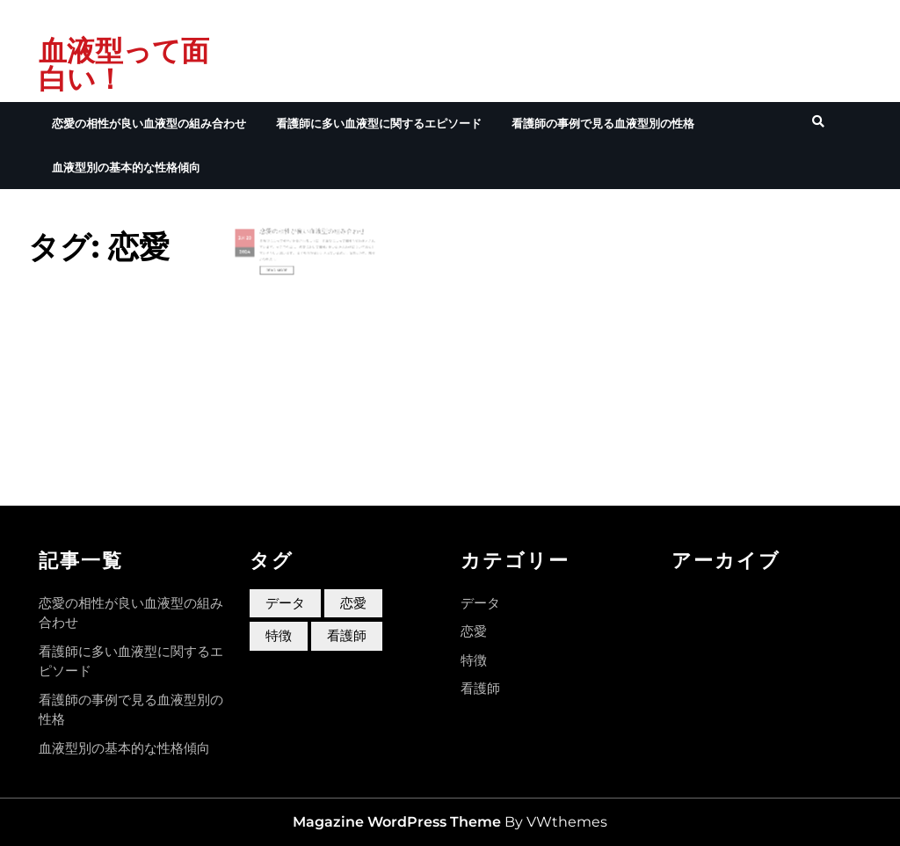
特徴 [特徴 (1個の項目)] (278, 635)
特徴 (474, 660)
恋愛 (474, 631)
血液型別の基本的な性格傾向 (126, 167)
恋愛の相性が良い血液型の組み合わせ (149, 123)
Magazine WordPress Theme (397, 821)
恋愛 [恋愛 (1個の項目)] (353, 602)
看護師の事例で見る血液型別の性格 (603, 123)
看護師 (480, 688)
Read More (289, 268)
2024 (267, 255)
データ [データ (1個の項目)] (285, 602)
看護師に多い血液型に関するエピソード (379, 123)
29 (270, 246)
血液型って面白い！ (124, 64)
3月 (265, 246)
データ (480, 602)
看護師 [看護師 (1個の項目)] (347, 635)
